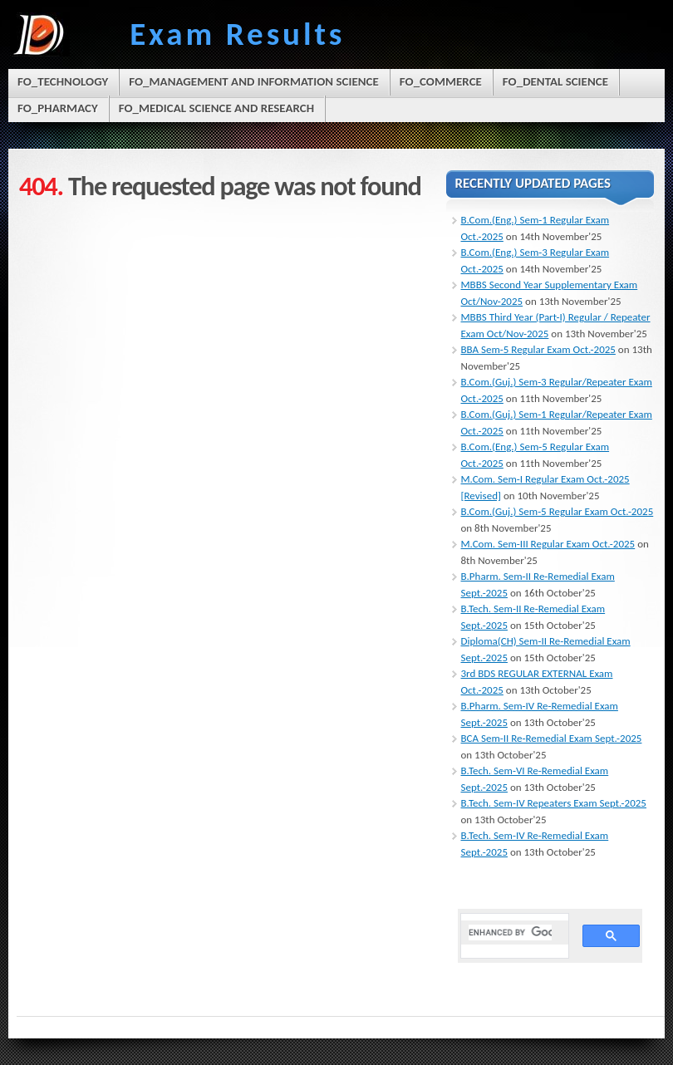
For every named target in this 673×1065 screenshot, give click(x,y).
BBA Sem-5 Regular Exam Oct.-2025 (538, 349)
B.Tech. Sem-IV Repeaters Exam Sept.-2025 (553, 803)
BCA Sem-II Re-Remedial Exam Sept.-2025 (551, 738)
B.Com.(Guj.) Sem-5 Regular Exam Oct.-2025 (557, 511)
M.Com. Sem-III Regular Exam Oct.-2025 (548, 543)
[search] (511, 932)
